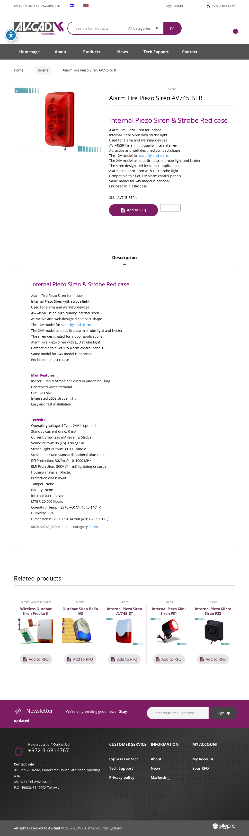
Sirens (43, 70)
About (60, 51)
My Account (172, 5)
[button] (17, 92)
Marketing (160, 777)
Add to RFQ (136, 210)
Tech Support (156, 51)
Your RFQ (200, 768)
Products (91, 51)
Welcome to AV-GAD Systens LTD (37, 5)
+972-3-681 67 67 (220, 6)
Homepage (29, 51)
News (122, 51)
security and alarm (154, 155)
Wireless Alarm (41, 602)
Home (18, 70)
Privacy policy (121, 777)
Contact (189, 51)
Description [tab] (124, 257)
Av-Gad (54, 828)
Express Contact (123, 759)
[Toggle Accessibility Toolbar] (11, 35)
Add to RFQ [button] (39, 659)
